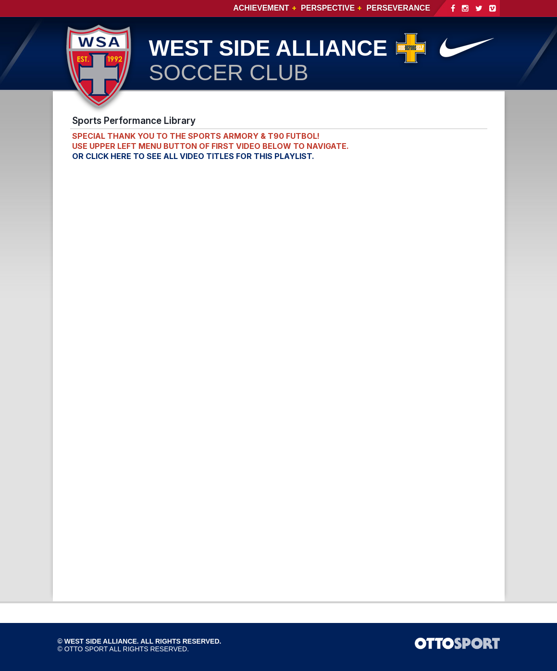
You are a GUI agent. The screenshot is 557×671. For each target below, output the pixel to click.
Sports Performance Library (134, 120)
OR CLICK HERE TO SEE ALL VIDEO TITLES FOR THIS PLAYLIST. (193, 156)
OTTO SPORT (86, 649)
